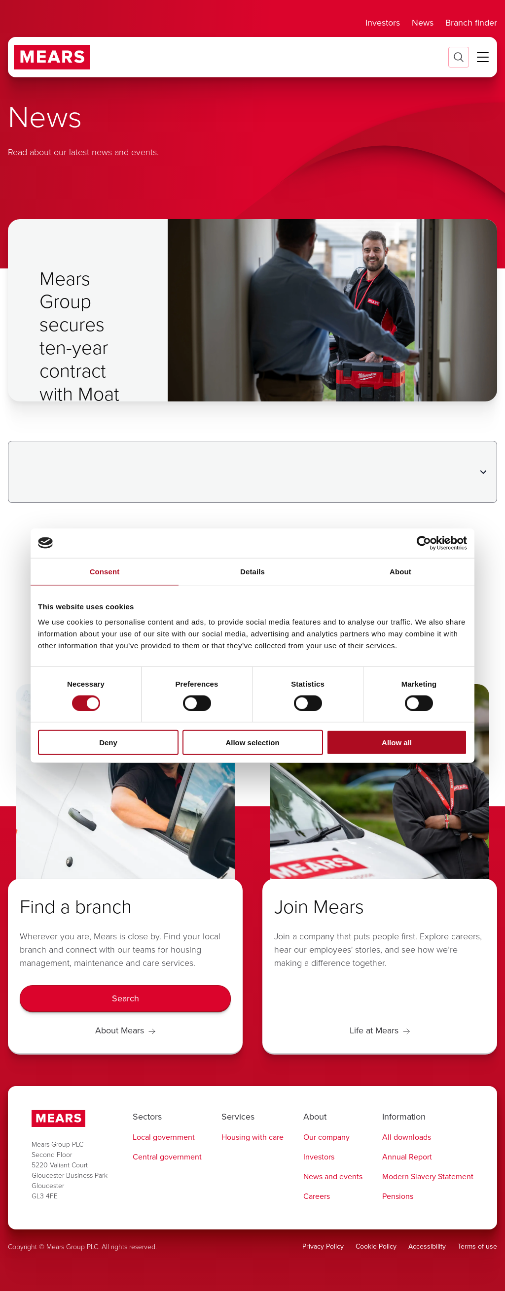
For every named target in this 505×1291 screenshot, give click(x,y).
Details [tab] (252, 571)
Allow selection (252, 742)
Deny (108, 742)
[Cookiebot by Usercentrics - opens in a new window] (424, 542)
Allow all (397, 742)
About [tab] (400, 571)
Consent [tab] (105, 571)
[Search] (125, 998)
